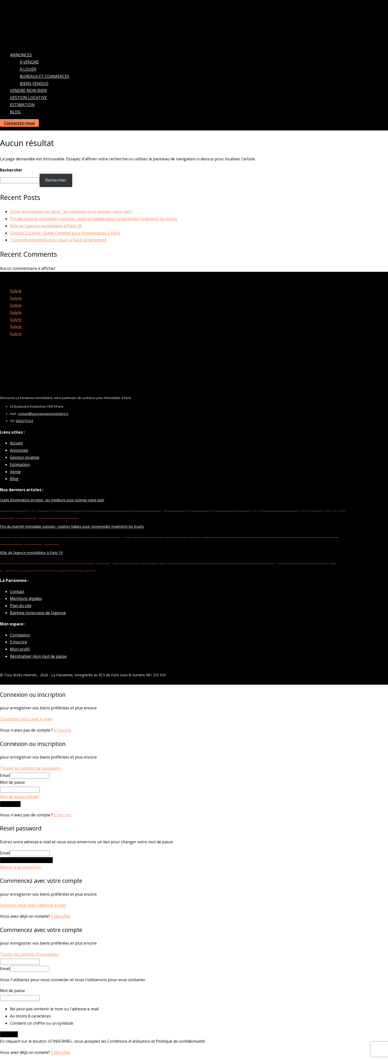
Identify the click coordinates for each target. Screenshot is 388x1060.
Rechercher (11, 170)
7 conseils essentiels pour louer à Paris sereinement (58, 240)
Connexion (20, 635)
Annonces (21, 55)
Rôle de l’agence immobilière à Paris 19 (46, 226)
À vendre (29, 62)
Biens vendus (34, 83)
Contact (17, 591)
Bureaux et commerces (44, 76)
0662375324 (24, 421)
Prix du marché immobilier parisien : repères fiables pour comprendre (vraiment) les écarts (93, 218)
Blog (15, 112)
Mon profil (19, 649)
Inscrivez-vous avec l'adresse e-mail (33, 905)
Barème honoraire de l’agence (38, 612)
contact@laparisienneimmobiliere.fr (43, 414)
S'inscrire (18, 642)
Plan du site (20, 605)
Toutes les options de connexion (30, 768)
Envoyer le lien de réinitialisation (26, 860)
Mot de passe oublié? (19, 796)
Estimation (22, 104)
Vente (15, 471)
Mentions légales (26, 598)
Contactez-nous (19, 123)
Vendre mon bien (28, 90)
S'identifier (61, 916)
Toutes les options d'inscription (29, 954)
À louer (28, 69)
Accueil (16, 443)
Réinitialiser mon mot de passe (38, 656)
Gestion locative (28, 97)
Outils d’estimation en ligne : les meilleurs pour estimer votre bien (71, 211)
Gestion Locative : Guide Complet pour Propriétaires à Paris (65, 233)
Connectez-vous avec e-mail (25, 719)
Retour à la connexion (20, 867)
